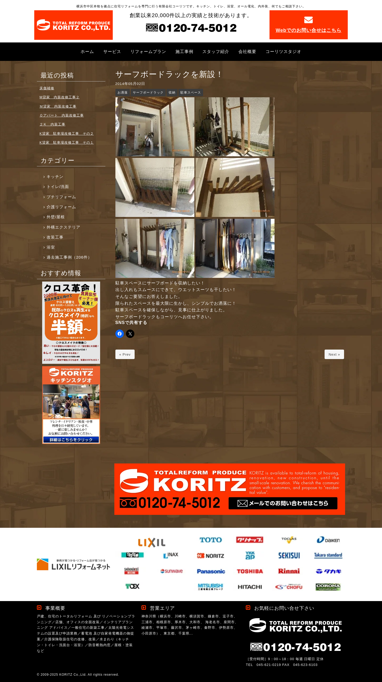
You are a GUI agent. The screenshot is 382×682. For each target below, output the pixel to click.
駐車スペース (190, 92)
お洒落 (122, 92)
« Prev (125, 354)
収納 (172, 92)
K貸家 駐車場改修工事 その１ (67, 142)
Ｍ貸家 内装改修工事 (58, 106)
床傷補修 (47, 88)
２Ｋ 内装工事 (52, 124)
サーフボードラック (148, 92)
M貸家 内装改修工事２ (60, 97)
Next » (334, 354)
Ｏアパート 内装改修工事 (62, 115)
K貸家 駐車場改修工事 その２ (67, 134)
